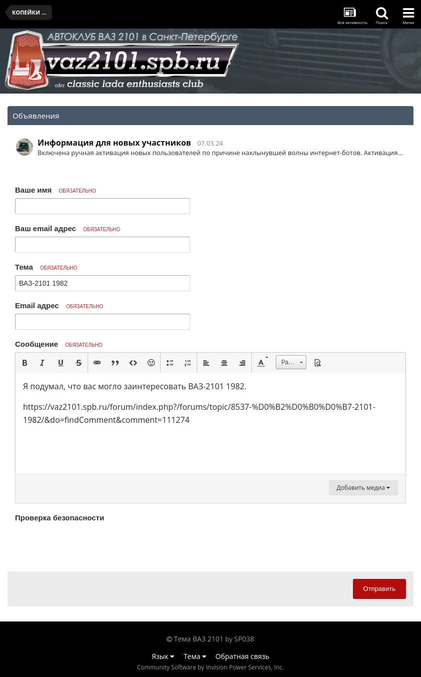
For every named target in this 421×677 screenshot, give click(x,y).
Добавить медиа (363, 487)
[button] (25, 363)
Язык (163, 656)
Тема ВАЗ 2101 (199, 638)
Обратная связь (242, 656)
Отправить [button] (379, 588)
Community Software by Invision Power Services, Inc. (210, 667)
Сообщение (59, 344)
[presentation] (91, 544)
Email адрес (59, 305)
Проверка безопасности (59, 517)
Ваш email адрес (67, 228)
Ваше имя (55, 190)
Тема (46, 267)
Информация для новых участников (114, 142)
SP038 (244, 638)
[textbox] (210, 423)
